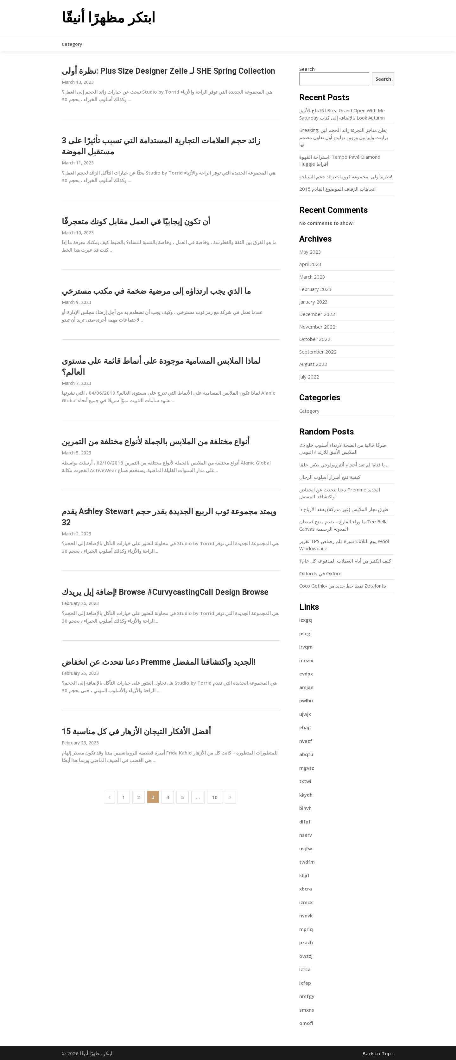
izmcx (306, 902)
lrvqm (306, 647)
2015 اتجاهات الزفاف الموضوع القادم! (338, 189)
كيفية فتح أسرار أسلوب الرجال (329, 477)
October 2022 (314, 339)
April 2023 (310, 264)
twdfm (307, 862)
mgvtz (306, 768)
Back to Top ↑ (379, 1053)
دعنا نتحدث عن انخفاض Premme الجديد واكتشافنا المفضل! (159, 662)
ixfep (305, 983)
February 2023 (315, 289)
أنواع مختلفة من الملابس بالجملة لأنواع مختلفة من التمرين (156, 441)
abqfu (306, 754)
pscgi (305, 633)
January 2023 (313, 302)
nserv (305, 835)
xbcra (305, 888)
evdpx (306, 673)
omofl (306, 1023)
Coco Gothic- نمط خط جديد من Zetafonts (342, 585)
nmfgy (306, 996)
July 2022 (309, 376)
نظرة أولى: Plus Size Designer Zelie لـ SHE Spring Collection (168, 71)
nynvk (306, 915)
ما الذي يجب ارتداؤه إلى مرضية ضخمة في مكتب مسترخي (156, 291)
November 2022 (317, 327)
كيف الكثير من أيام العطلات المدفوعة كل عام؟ (345, 561)
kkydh (306, 795)
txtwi (305, 781)
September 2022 (318, 351)
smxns (306, 1010)
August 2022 (313, 364)
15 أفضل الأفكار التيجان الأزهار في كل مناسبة (136, 731)
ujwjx (305, 714)
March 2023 (312, 277)
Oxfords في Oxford (320, 573)
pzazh (306, 942)
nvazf (305, 741)
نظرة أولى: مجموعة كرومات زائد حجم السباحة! (345, 176)
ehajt (305, 727)
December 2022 (317, 314)
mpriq (306, 929)
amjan (306, 687)
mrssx (306, 660)
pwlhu (306, 700)
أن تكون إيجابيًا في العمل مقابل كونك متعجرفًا (136, 221)
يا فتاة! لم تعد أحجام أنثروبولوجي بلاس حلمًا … (344, 464)
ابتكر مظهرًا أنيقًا (108, 17)
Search (307, 69)
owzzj (306, 956)
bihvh (305, 808)
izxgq (305, 620)
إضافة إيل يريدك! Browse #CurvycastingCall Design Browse (165, 592)
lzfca (305, 969)
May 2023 (310, 252)
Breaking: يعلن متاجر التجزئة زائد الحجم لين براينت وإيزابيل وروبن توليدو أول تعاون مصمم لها (343, 137)
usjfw (305, 848)
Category (72, 44)
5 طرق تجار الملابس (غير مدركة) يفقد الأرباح (343, 509)
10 (215, 797)
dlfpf (305, 821)
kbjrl (304, 875)
